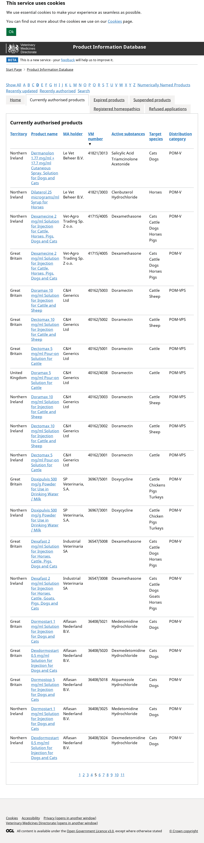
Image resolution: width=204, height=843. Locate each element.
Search (84, 90)
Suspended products (152, 99)
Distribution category (180, 136)
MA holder (73, 134)
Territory (18, 134)
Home (15, 99)
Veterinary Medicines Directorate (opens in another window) (52, 823)
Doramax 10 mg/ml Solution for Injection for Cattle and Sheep (45, 300)
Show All (13, 84)
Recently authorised (58, 90)
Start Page (14, 69)
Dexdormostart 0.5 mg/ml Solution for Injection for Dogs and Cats (45, 660)
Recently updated (22, 90)
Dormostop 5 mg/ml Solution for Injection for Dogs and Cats (45, 689)
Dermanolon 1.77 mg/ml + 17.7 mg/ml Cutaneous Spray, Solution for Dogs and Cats (44, 168)
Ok (11, 31)
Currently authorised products (57, 99)
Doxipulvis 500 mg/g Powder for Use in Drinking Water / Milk (45, 489)
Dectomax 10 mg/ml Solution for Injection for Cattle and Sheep (45, 329)
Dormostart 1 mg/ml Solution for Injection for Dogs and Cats (45, 631)
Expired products (109, 99)
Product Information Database (109, 47)
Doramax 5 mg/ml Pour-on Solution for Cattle (45, 380)
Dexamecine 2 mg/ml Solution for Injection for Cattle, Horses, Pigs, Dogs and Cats (45, 229)
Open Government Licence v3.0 (90, 831)
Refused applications (168, 108)
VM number (95, 136)
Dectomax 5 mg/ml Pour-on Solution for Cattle (45, 356)
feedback (68, 60)
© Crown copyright (183, 831)
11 (123, 774)
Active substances (128, 134)
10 (117, 774)
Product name (44, 134)
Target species (156, 136)
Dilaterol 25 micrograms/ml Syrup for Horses (45, 200)
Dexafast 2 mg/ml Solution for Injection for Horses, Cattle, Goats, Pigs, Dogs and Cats (45, 593)
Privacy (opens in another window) (70, 818)
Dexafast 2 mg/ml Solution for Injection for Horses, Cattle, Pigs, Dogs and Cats (45, 554)
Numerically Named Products (163, 84)
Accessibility (31, 818)
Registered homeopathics (117, 108)
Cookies (115, 21)
